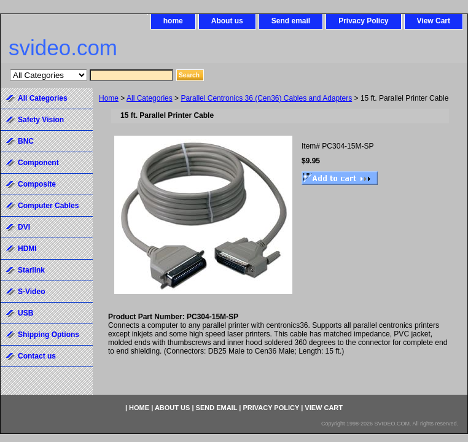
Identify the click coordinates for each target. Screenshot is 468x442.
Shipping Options (48, 334)
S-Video (31, 291)
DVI (24, 227)
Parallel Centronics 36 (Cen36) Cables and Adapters (266, 98)
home (173, 21)
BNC (26, 141)
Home (109, 98)
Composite (37, 184)
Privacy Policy (363, 21)
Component (38, 162)
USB (25, 313)
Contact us (37, 356)
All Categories (150, 98)
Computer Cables (48, 205)
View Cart (433, 21)
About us (227, 21)
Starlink (31, 270)
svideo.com (63, 48)
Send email (290, 21)
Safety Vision (41, 119)
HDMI (27, 248)
